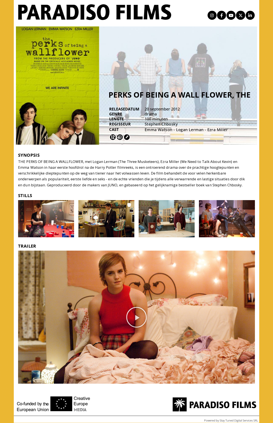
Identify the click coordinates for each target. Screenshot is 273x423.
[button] (136, 317)
